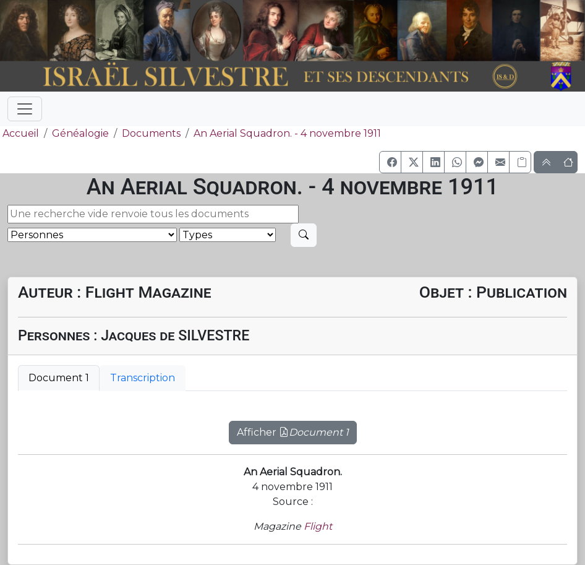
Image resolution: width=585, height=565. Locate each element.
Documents (151, 133)
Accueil (19, 133)
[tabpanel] (292, 425)
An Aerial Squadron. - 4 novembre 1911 (287, 133)
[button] (390, 162)
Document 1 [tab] (58, 378)
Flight (318, 526)
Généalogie (80, 133)
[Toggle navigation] (24, 109)
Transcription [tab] (142, 378)
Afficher (293, 432)
